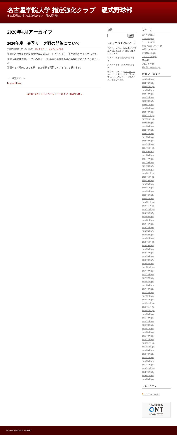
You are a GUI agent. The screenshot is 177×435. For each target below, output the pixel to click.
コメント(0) (40, 49)
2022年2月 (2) (148, 144)
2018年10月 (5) (148, 242)
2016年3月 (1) (148, 336)
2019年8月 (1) (148, 217)
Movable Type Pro (23, 430)
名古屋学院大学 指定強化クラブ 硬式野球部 (69, 10)
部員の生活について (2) (152, 46)
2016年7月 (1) (148, 321)
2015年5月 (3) (148, 357)
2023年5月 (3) (148, 105)
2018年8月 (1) (148, 249)
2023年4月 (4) (148, 108)
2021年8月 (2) (148, 155)
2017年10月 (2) (148, 267)
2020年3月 (127, 58)
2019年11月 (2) (148, 206)
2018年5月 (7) (148, 260)
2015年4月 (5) (148, 361)
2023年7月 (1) (148, 97)
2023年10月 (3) (148, 86)
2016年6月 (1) (148, 325)
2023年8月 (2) (148, 94)
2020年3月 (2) (148, 195)
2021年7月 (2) (148, 159)
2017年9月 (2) (148, 271)
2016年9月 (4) (148, 314)
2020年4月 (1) (148, 191)
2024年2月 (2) (148, 83)
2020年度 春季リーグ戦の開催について (43, 43)
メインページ (47, 93)
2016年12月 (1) (148, 303)
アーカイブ (62, 93)
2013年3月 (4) (148, 379)
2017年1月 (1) (148, 300)
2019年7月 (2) (148, 220)
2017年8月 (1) (148, 274)
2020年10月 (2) (148, 177)
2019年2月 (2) (148, 238)
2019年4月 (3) (148, 231)
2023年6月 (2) (148, 101)
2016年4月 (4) (148, 332)
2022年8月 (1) (148, 126)
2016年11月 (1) (148, 307)
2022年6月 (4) (148, 130)
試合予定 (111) (148, 35)
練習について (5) (149, 49)
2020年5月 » (76, 93)
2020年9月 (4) (148, 180)
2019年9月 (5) (148, 213)
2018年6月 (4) (148, 256)
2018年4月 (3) (148, 263)
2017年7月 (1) (148, 278)
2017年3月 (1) (148, 292)
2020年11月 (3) (148, 173)
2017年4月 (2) (148, 289)
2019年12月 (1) (148, 202)
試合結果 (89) (148, 38)
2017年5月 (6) (148, 285)
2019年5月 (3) (148, 227)
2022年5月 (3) (148, 133)
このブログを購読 (152, 394)
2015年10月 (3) (148, 347)
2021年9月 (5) (148, 151)
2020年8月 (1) (148, 184)
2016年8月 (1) (148, 318)
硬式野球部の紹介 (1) (151, 67)
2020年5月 (127, 65)
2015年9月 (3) (148, 350)
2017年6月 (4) (148, 282)
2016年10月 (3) (148, 310)
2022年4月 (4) (148, 137)
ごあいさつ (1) (148, 64)
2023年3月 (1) (148, 112)
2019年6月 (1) (148, 224)
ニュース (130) (148, 42)
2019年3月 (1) (148, 235)
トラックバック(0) (54, 49)
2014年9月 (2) (148, 372)
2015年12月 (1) (148, 343)
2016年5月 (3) (148, 329)
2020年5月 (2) (148, 188)
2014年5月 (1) (148, 375)
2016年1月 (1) (148, 339)
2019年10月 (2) (148, 209)
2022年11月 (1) (148, 115)
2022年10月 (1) (148, 119)
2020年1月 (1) (148, 198)
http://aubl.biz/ (14, 83)
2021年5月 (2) (148, 166)
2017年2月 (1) (148, 296)
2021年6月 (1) (148, 162)
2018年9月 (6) (148, 245)
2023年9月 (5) (148, 90)
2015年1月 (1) (148, 365)
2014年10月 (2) (148, 368)
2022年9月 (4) (148, 123)
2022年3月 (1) (148, 141)
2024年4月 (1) (148, 79)
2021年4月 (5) (148, 170)
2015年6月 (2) (148, 354)
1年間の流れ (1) (149, 53)
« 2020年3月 (33, 93)
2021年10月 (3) (148, 148)
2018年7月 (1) (148, 253)
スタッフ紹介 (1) (149, 56)
